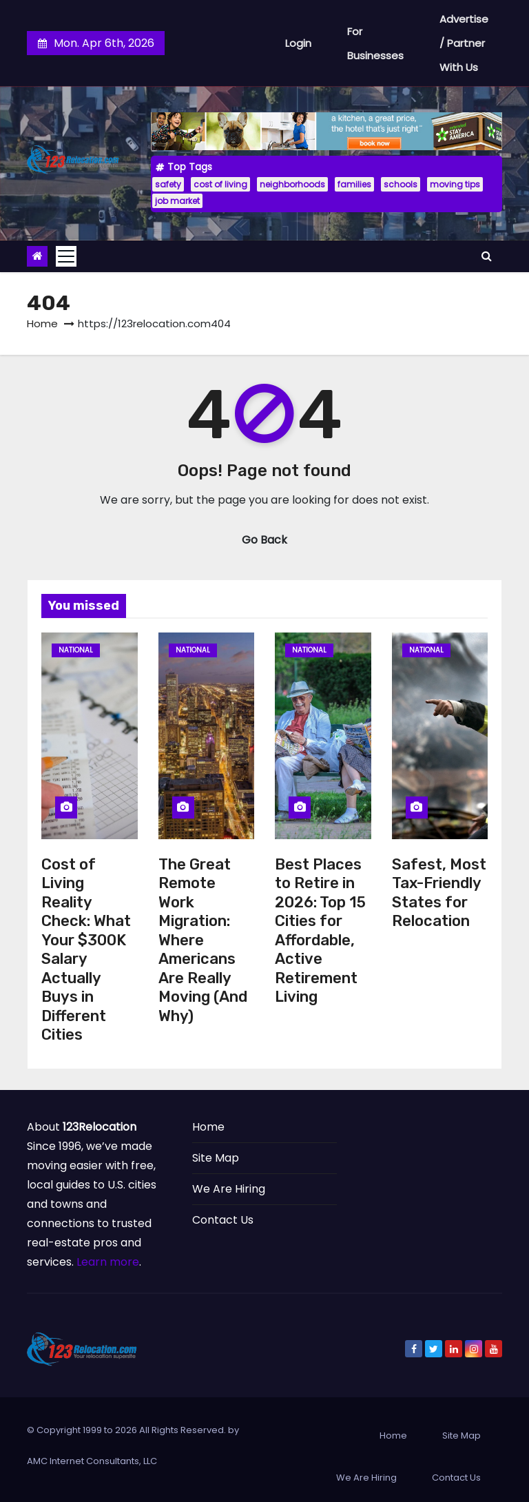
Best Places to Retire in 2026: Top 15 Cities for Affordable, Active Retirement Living (320, 931)
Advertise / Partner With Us (463, 43)
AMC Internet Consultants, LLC (92, 1461)
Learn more (107, 1262)
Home (42, 323)
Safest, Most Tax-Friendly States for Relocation (439, 893)
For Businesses (375, 43)
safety (168, 184)
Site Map (215, 1158)
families (354, 184)
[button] (486, 256)
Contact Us (222, 1220)
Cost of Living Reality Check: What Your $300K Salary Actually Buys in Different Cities (86, 950)
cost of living (220, 184)
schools (400, 184)
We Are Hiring (228, 1189)
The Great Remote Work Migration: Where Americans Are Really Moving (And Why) (202, 940)
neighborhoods (292, 184)
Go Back (264, 540)
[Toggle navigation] (66, 256)
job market (177, 201)
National (76, 650)
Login (298, 43)
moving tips (455, 184)
